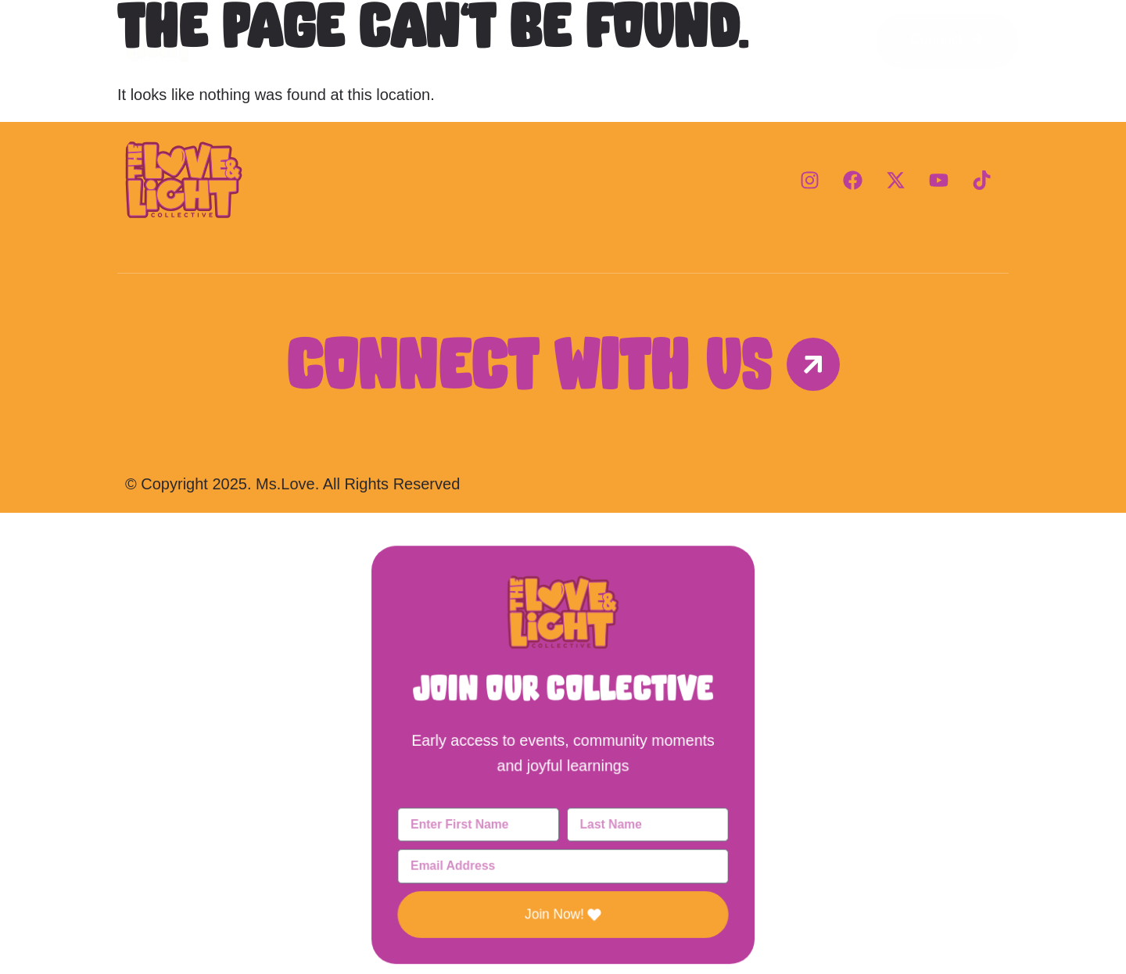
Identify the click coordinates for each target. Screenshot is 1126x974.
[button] (563, 542)
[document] (563, 743)
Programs (563, 39)
